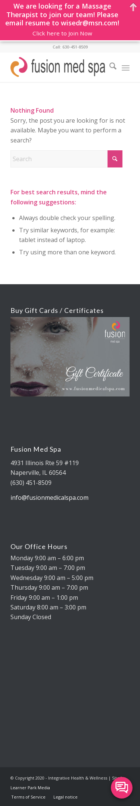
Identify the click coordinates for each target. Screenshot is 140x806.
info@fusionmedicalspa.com (49, 497)
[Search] (109, 67)
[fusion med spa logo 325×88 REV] (58, 67)
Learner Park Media (30, 787)
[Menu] (126, 67)
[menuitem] (109, 67)
